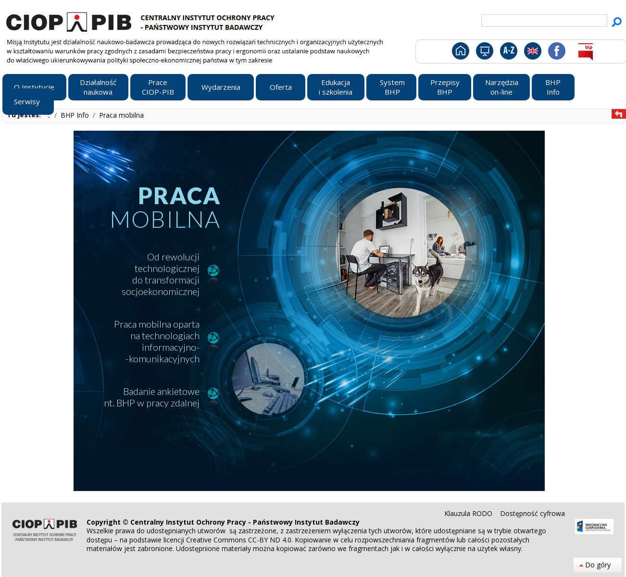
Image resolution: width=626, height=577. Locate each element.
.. (50, 115)
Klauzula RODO (469, 513)
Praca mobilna (121, 115)
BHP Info (76, 115)
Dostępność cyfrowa (532, 513)
